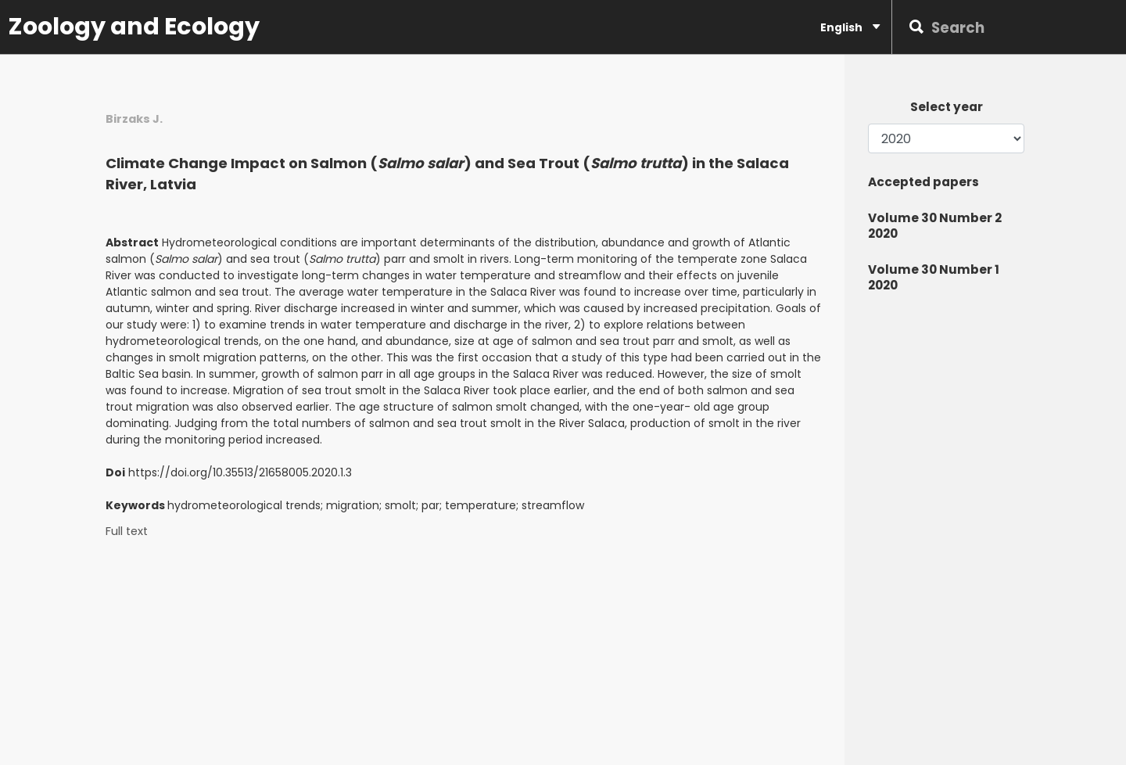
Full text (127, 531)
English (850, 27)
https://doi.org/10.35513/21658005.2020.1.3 (240, 472)
